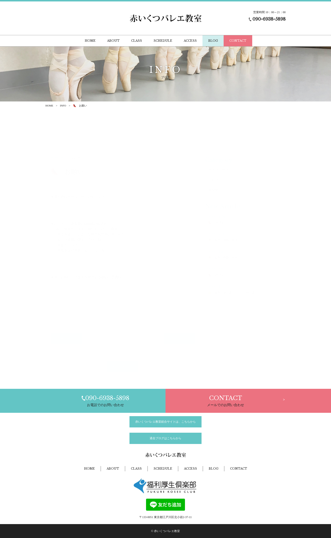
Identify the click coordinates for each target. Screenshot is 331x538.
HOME (49, 105)
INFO (63, 105)
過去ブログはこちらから (165, 438)
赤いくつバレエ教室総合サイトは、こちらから (165, 421)
